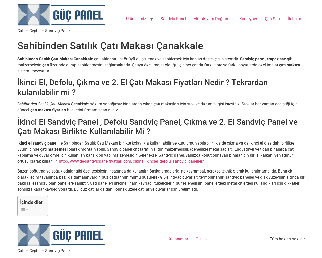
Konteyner (248, 18)
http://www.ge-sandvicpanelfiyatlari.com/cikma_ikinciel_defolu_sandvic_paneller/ (131, 161)
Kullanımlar (178, 239)
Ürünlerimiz (136, 18)
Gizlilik (202, 239)
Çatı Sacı (273, 18)
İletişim (294, 18)
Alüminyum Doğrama (213, 18)
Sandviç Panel (173, 18)
